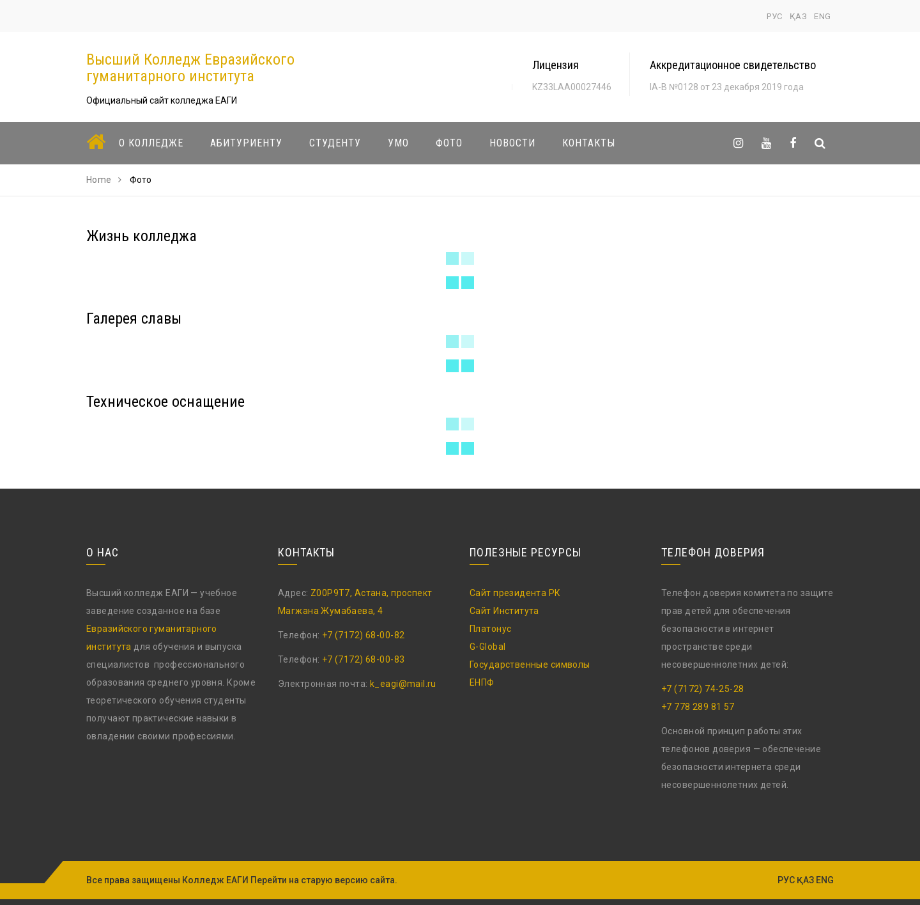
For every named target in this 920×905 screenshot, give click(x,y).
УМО (398, 143)
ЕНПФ (482, 682)
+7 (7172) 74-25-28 (702, 689)
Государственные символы (530, 664)
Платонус (490, 629)
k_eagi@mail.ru (403, 684)
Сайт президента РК (515, 593)
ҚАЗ (799, 16)
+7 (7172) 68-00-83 (363, 659)
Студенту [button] (335, 143)
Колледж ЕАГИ (215, 880)
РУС (775, 16)
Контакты (588, 143)
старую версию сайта (348, 880)
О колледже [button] (151, 143)
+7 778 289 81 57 (698, 707)
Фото (449, 143)
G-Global (487, 646)
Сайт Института (504, 611)
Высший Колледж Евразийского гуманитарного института (190, 68)
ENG (822, 16)
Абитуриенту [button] (246, 143)
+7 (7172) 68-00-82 (363, 635)
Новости (512, 143)
